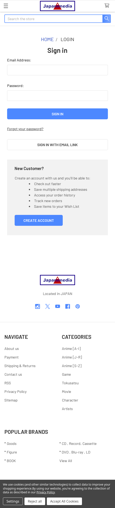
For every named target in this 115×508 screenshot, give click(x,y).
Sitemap (11, 400)
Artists (67, 408)
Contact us (13, 374)
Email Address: (19, 60)
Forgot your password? (25, 128)
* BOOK (10, 460)
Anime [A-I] (71, 348)
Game (66, 374)
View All (65, 460)
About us (11, 348)
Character (70, 400)
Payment (11, 357)
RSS (7, 383)
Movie (66, 391)
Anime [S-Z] (72, 365)
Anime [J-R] (72, 357)
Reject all (35, 501)
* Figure (10, 452)
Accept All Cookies (64, 501)
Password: (15, 85)
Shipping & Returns (20, 365)
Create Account (38, 220)
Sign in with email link (57, 144)
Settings (12, 501)
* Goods (10, 443)
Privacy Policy (15, 391)
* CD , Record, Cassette (78, 443)
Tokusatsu (70, 383)
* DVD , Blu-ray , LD (74, 452)
